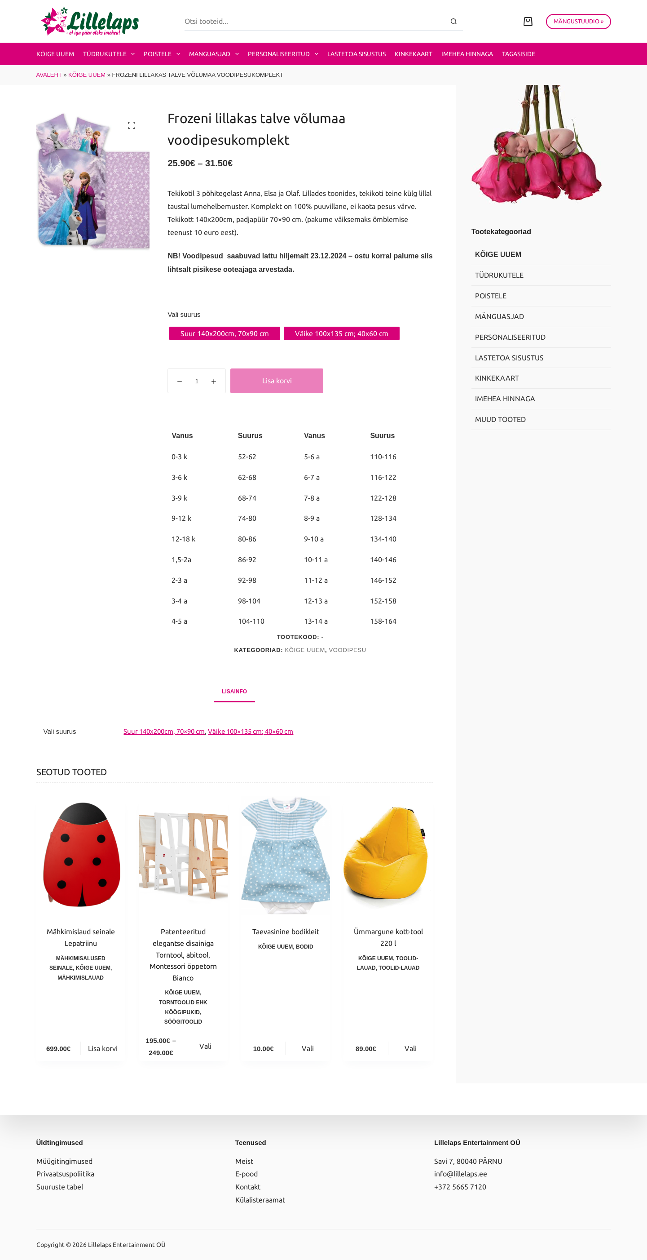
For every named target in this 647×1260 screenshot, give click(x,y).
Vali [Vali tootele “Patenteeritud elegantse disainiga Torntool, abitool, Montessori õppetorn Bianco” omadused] (205, 1046)
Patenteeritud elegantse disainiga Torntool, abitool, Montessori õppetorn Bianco (183, 954)
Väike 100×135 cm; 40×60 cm (250, 731)
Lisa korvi (277, 381)
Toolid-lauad (399, 968)
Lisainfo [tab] (234, 691)
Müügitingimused (64, 1161)
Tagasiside (518, 54)
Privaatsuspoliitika (65, 1174)
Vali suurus (183, 314)
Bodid (304, 947)
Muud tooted (500, 419)
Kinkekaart (413, 54)
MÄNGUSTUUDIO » (578, 21)
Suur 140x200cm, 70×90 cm (164, 731)
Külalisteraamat (260, 1200)
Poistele (164, 54)
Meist (244, 1161)
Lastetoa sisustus (356, 54)
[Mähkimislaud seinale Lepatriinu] (80, 855)
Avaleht (49, 74)
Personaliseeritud (285, 54)
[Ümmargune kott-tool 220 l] (387, 855)
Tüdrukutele (111, 54)
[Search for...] (315, 22)
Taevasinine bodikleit (285, 931)
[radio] (224, 333)
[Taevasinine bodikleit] (285, 855)
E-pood (246, 1174)
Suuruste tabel (59, 1187)
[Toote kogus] (196, 380)
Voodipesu (347, 650)
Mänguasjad (215, 54)
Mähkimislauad (80, 978)
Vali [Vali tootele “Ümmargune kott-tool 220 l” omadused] (411, 1048)
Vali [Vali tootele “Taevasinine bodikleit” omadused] (308, 1048)
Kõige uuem (55, 54)
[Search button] (454, 22)
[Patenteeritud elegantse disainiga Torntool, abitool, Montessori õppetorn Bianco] (183, 855)
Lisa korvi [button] (103, 1048)
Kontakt (247, 1187)
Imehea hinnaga (467, 54)
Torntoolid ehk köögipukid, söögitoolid (183, 1012)
